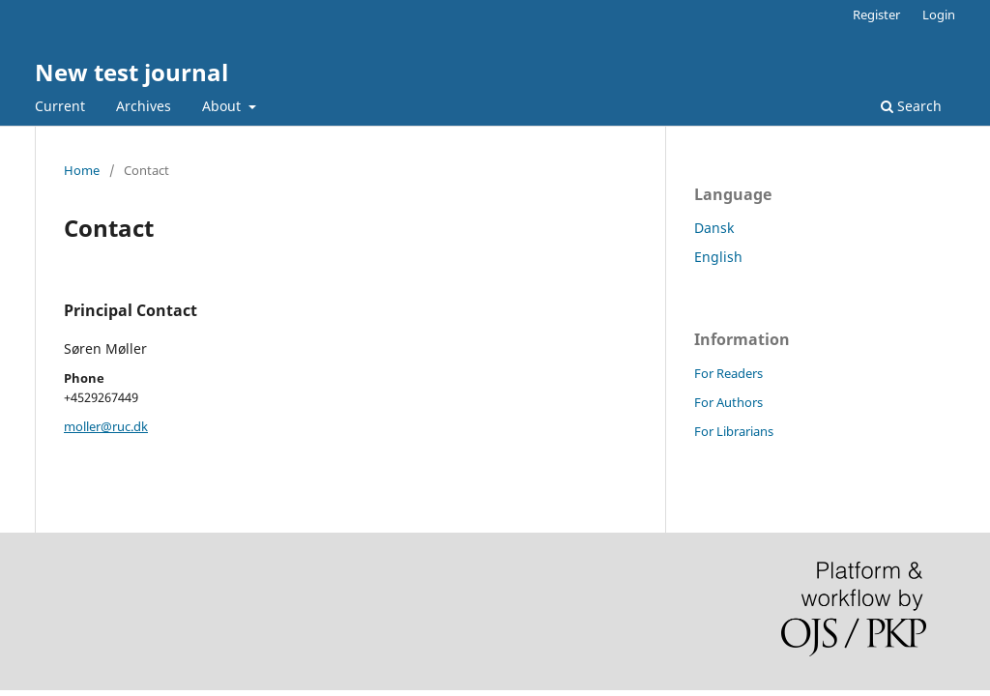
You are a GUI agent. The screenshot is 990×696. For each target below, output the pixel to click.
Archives (143, 106)
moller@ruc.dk (106, 426)
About (223, 106)
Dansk (714, 227)
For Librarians (733, 431)
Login (938, 14)
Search (911, 106)
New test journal (131, 72)
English (718, 256)
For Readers (728, 373)
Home (82, 170)
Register (876, 14)
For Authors (728, 402)
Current (60, 106)
